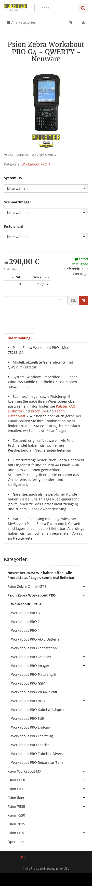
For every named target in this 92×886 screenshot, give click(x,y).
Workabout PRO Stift (27, 718)
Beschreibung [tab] (19, 338)
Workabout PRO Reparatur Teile (37, 762)
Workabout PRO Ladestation (34, 648)
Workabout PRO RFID (49, 701)
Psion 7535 (47, 806)
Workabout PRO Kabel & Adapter (38, 709)
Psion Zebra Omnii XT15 (47, 586)
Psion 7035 (16, 824)
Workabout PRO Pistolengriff (34, 674)
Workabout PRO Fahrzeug (32, 736)
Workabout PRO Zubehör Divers (37, 753)
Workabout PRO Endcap (30, 727)
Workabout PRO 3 (25, 612)
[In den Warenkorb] (83, 300)
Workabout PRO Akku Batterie (35, 639)
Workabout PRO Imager (49, 665)
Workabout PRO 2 (25, 621)
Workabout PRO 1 (25, 630)
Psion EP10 (47, 780)
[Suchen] (56, 8)
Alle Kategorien (21, 22)
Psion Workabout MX (47, 771)
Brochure (38, 411)
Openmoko (16, 841)
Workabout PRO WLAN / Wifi (34, 692)
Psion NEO (47, 789)
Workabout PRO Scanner (49, 657)
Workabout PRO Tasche (30, 744)
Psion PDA (47, 833)
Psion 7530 (16, 815)
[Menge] (36, 300)
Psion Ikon (47, 797)
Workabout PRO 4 (36, 164)
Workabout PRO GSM (28, 683)
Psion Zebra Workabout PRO (47, 595)
